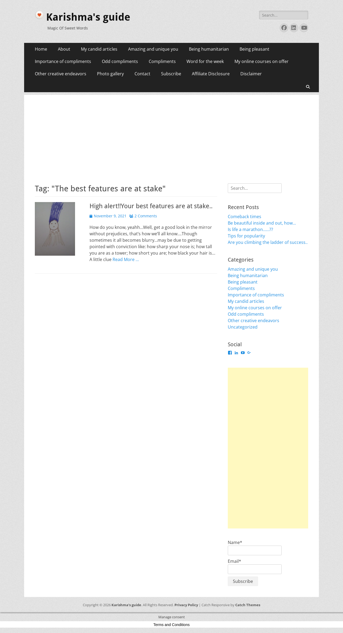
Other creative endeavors (60, 74)
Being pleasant (254, 49)
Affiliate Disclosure (211, 74)
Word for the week (205, 61)
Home (41, 49)
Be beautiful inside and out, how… (262, 223)
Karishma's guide (88, 17)
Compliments (162, 61)
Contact (142, 74)
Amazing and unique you (153, 49)
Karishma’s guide (126, 604)
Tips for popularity (246, 236)
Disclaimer (251, 74)
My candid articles (99, 49)
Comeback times (244, 216)
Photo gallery (110, 74)
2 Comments (146, 215)
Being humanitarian (209, 49)
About (64, 49)
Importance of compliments (63, 61)
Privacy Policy (186, 604)
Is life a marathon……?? (250, 229)
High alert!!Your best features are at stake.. (151, 206)
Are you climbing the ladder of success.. (268, 242)
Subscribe (171, 74)
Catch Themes (247, 604)
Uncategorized (243, 327)
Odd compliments (120, 61)
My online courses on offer (261, 61)
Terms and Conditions (171, 625)
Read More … (126, 259)
